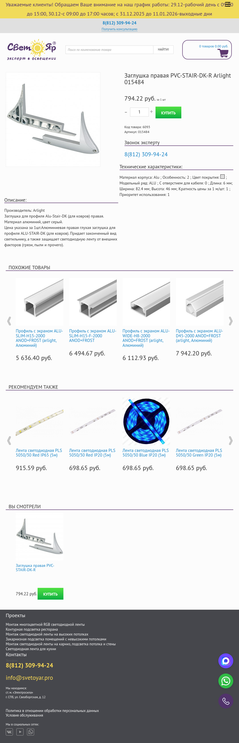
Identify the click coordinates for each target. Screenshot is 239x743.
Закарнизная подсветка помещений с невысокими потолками (56, 639)
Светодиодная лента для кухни (31, 648)
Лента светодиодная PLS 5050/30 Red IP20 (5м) (92, 453)
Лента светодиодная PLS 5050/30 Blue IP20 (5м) (146, 453)
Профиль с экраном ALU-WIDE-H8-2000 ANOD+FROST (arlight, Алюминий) (146, 338)
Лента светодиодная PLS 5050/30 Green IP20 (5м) (199, 453)
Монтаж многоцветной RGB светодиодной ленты (45, 624)
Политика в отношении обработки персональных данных (52, 710)
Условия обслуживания (24, 715)
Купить (168, 113)
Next (230, 321)
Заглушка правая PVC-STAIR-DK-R (35, 567)
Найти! (163, 49)
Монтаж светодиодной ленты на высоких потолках (47, 634)
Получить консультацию (119, 29)
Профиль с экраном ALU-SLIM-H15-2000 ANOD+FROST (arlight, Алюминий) (39, 338)
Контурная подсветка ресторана (32, 629)
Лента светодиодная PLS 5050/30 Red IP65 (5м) (39, 453)
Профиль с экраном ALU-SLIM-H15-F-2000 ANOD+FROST (92, 335)
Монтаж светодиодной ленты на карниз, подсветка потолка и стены (61, 644)
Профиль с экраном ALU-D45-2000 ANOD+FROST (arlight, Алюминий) (199, 335)
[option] (39, 318)
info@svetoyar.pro (29, 678)
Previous (8, 321)
